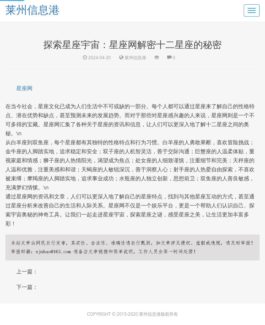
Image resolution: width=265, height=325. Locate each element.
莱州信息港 (32, 9)
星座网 (24, 88)
